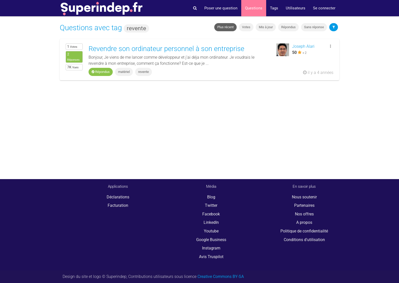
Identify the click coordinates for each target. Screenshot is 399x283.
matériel (124, 72)
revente (143, 72)
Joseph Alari (303, 46)
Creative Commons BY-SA (220, 276)
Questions (253, 8)
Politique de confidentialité (304, 231)
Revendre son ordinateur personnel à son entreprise (166, 49)
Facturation (118, 205)
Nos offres (304, 214)
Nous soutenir (304, 197)
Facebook (211, 214)
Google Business (211, 239)
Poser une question (220, 8)
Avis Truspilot (211, 256)
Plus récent (225, 27)
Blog (211, 197)
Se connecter (324, 8)
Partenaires (304, 205)
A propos (304, 222)
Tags (274, 8)
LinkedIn (211, 222)
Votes (246, 27)
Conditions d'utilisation (304, 239)
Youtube (211, 231)
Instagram (211, 248)
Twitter (211, 205)
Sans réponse (314, 27)
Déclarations (118, 197)
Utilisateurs (295, 8)
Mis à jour (266, 27)
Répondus (288, 27)
